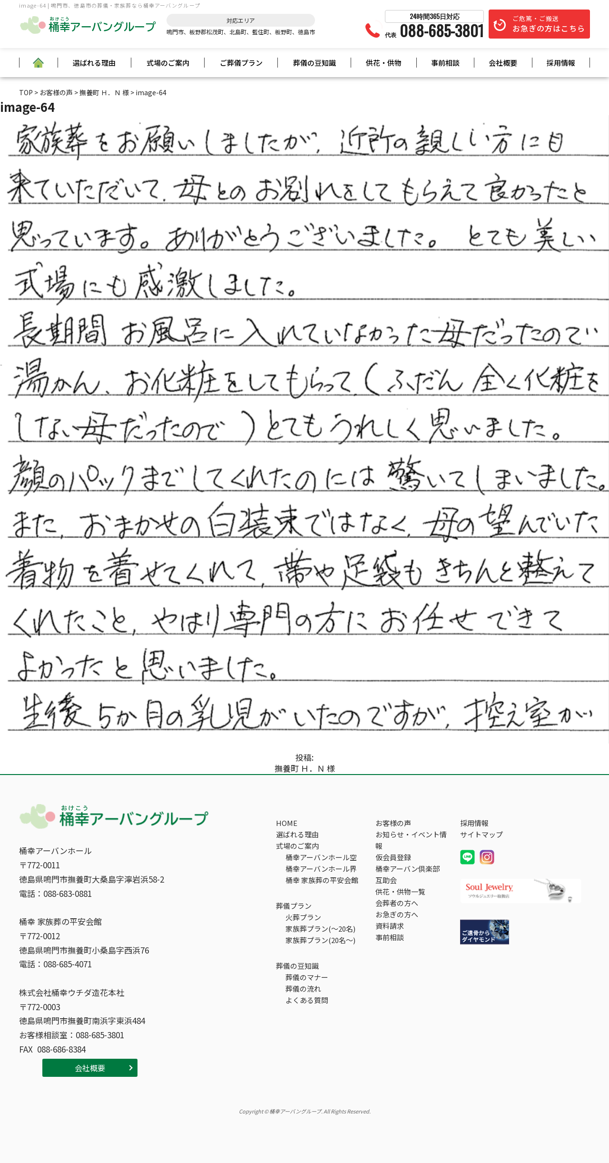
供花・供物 (384, 63)
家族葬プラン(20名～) (320, 940)
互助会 (386, 880)
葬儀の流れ (303, 989)
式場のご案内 (168, 63)
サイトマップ (481, 834)
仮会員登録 (393, 857)
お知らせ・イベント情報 (411, 840)
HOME (286, 823)
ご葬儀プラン (241, 63)
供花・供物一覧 (400, 891)
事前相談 (445, 63)
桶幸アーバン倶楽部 (407, 869)
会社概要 (503, 63)
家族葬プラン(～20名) (320, 929)
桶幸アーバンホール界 (321, 869)
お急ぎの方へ (396, 914)
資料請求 (389, 926)
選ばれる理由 (94, 63)
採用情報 (561, 63)
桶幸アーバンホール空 (321, 857)
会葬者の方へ (396, 903)
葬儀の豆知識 (314, 63)
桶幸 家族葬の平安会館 (321, 880)
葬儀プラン (294, 906)
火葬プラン (303, 917)
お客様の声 (393, 823)
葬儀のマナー (306, 977)
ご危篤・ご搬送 (548, 24)
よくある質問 (306, 1000)
